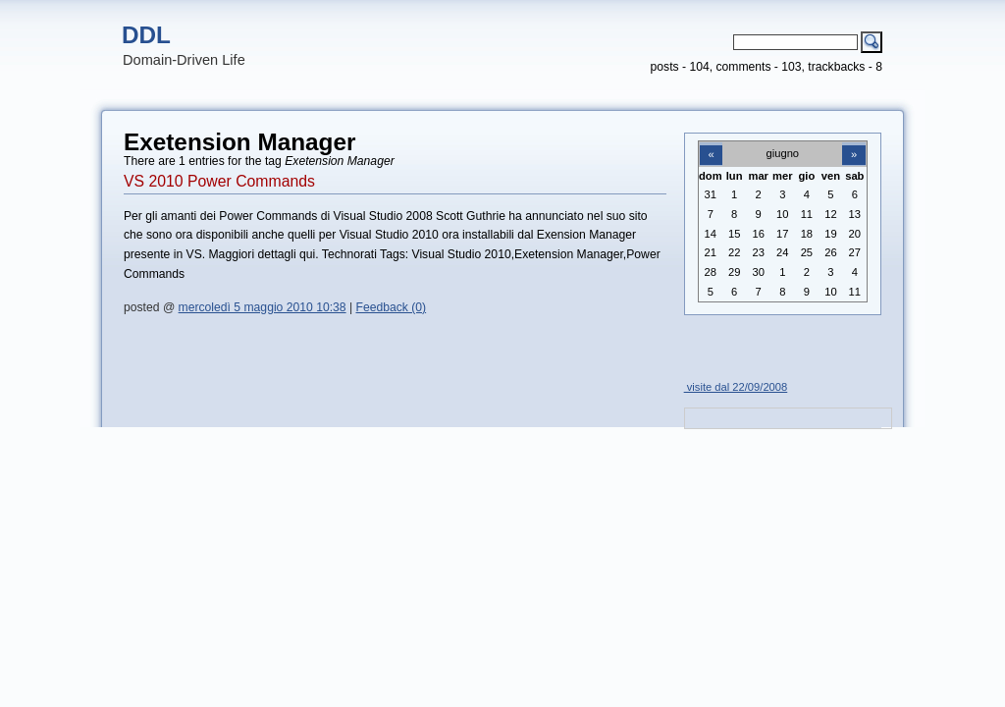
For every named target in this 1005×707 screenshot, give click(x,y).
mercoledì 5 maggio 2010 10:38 (262, 307)
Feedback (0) (391, 307)
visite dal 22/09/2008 (736, 387)
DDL (146, 35)
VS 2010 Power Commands (219, 181)
